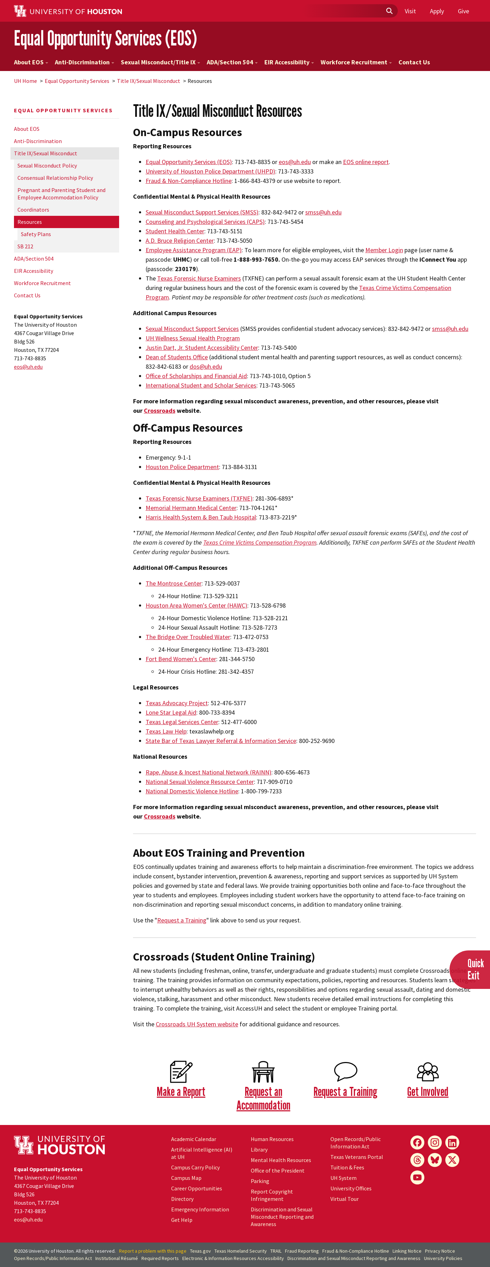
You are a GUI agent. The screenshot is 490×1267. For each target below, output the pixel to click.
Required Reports (160, 1258)
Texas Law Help (166, 731)
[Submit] (389, 11)
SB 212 (25, 246)
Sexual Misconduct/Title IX (160, 62)
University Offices (351, 1188)
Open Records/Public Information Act (355, 1142)
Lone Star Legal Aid (171, 712)
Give (463, 11)
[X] (452, 1160)
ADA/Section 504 (232, 62)
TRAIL (275, 1251)
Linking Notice (407, 1251)
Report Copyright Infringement (272, 1195)
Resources (29, 221)
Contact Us (414, 62)
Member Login (384, 250)
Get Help (181, 1219)
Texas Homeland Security (240, 1251)
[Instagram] (435, 1142)
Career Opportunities (196, 1188)
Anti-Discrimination (84, 62)
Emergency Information (200, 1209)
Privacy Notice (440, 1251)
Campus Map (186, 1177)
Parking (260, 1180)
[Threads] (417, 1160)
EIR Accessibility (289, 62)
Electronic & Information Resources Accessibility (233, 1258)
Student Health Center (175, 231)
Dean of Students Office (177, 357)
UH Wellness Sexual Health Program (193, 338)
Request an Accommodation (263, 1098)
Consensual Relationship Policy (55, 177)
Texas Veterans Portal (356, 1156)
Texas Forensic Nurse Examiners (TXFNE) (199, 498)
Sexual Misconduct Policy (47, 165)
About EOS (31, 62)
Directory (182, 1198)
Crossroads (159, 410)
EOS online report (366, 162)
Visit (410, 11)
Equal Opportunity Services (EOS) (105, 38)
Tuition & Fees (347, 1167)
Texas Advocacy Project (177, 703)
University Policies (443, 1258)
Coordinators (33, 209)
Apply (437, 11)
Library (259, 1149)
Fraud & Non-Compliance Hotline (355, 1251)
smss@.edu (323, 212)
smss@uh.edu (450, 329)
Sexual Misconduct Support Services (192, 329)
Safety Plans (36, 234)
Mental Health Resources (281, 1159)
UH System (343, 1177)
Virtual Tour (344, 1198)
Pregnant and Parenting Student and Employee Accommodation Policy (61, 193)
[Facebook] (417, 1142)
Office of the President (278, 1170)
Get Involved (427, 1091)
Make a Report (181, 1091)
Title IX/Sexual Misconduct (148, 80)
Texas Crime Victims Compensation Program (259, 542)
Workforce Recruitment (356, 62)
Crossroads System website (197, 1024)
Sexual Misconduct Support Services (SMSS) (202, 212)
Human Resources (272, 1138)
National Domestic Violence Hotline (192, 791)
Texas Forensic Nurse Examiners (199, 278)
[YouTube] (417, 1177)
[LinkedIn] (452, 1142)
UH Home (25, 80)
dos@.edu (206, 366)
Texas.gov (200, 1251)
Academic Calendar (193, 1138)
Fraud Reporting (302, 1251)
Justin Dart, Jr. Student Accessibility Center (202, 348)
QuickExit (476, 969)
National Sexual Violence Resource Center (200, 782)
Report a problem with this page (153, 1251)
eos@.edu (28, 366)
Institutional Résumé (116, 1258)
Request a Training (181, 920)
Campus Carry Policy (195, 1167)
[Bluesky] (435, 1160)
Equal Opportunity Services (77, 80)
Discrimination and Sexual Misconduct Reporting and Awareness (282, 1216)
